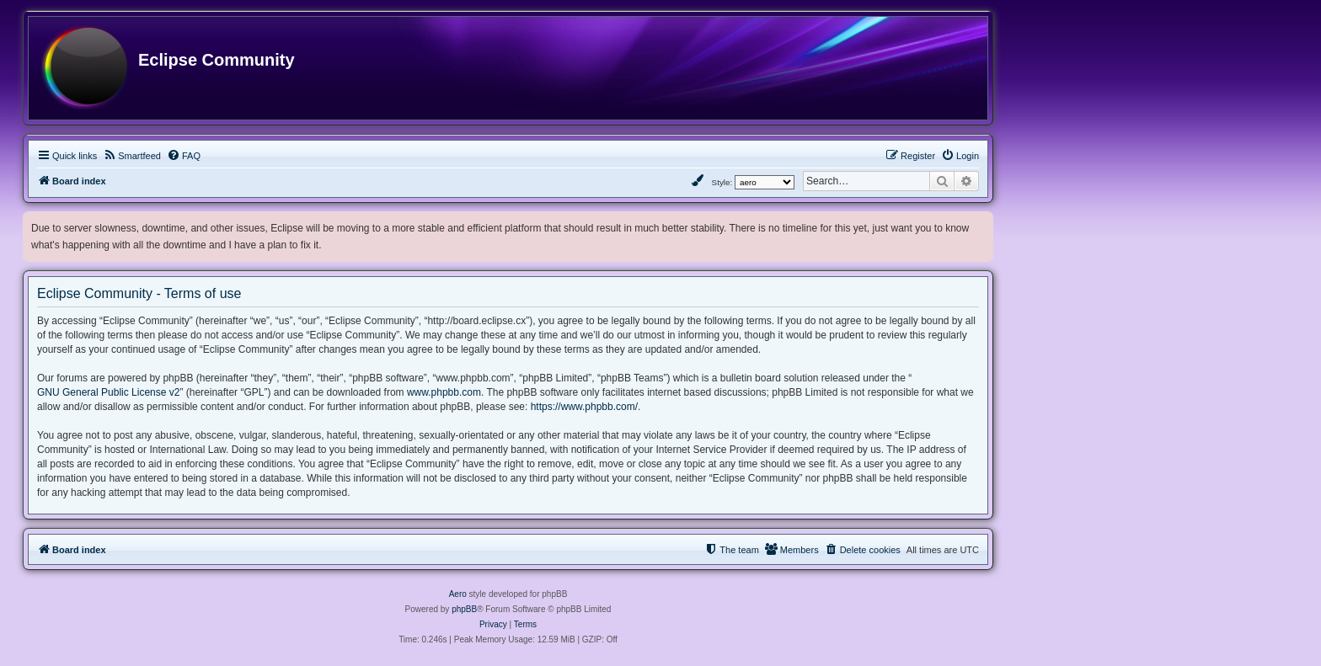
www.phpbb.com (444, 392)
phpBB (464, 609)
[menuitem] (132, 156)
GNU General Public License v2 (108, 392)
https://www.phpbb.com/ (584, 407)
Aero (458, 594)
